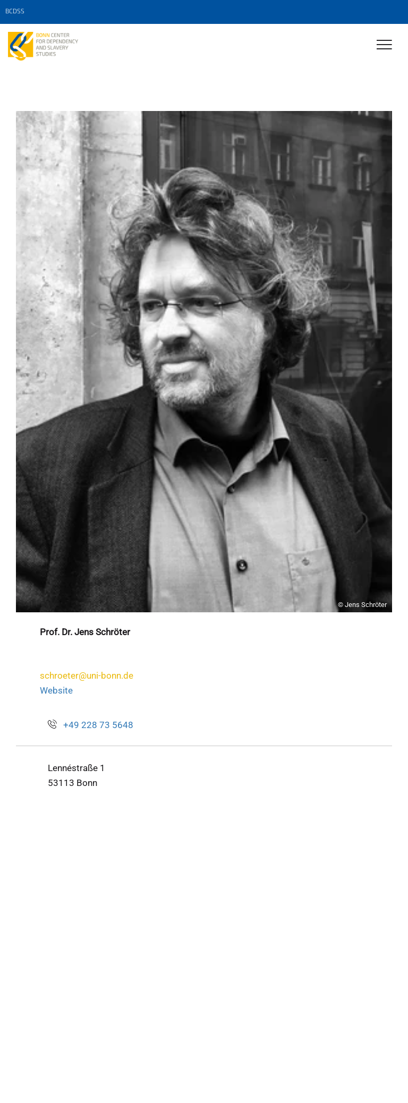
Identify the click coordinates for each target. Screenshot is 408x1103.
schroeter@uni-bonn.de (86, 675)
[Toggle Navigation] (384, 45)
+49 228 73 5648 (98, 725)
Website (56, 690)
